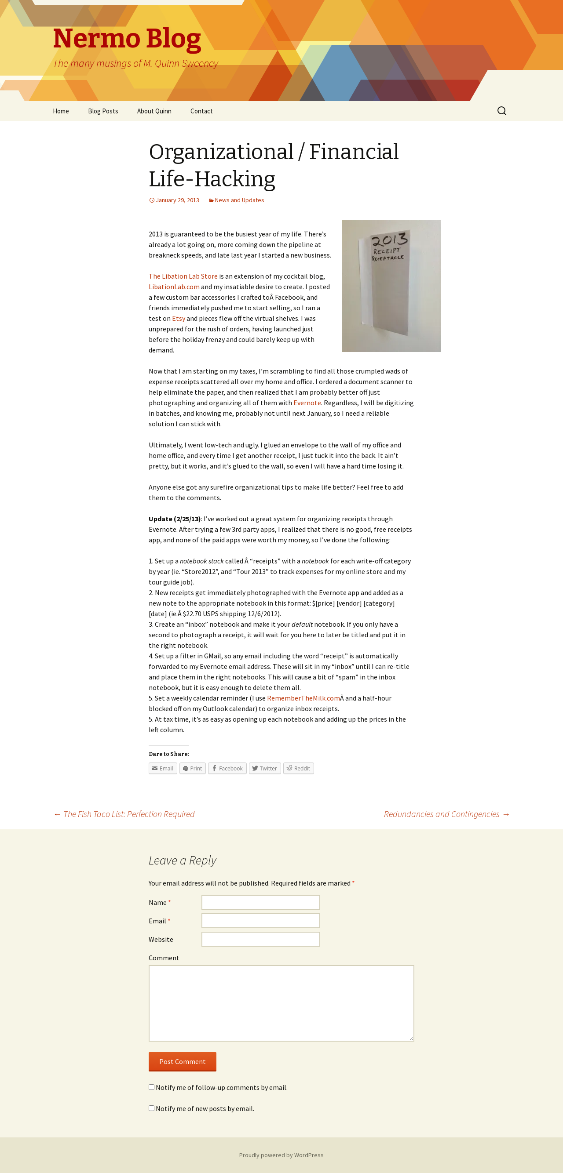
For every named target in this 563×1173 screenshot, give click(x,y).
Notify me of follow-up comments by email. (222, 1087)
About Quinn (154, 111)
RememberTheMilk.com (303, 698)
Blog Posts (103, 111)
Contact (201, 111)
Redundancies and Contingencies (447, 813)
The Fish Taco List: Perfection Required (124, 813)
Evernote (307, 402)
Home (61, 111)
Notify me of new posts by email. (205, 1108)
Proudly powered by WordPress (281, 1155)
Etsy (178, 318)
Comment (164, 957)
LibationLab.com (174, 286)
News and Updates (239, 200)
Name (160, 902)
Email (160, 920)
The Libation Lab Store (183, 276)
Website (161, 939)
